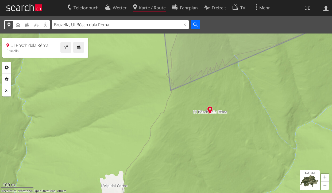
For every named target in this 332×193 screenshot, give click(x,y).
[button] (325, 178)
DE (307, 8)
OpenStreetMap (45, 191)
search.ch (10, 191)
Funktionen (6, 90)
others (61, 191)
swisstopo (25, 191)
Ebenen (6, 79)
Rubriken (6, 67)
